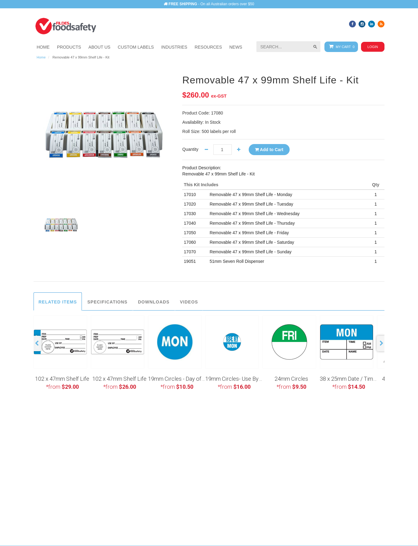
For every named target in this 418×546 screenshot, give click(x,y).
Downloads (153, 301)
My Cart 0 (341, 46)
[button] (174, 47)
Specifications (107, 301)
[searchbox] (288, 46)
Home (41, 57)
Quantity (190, 149)
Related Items (57, 301)
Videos (189, 301)
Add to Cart (269, 149)
